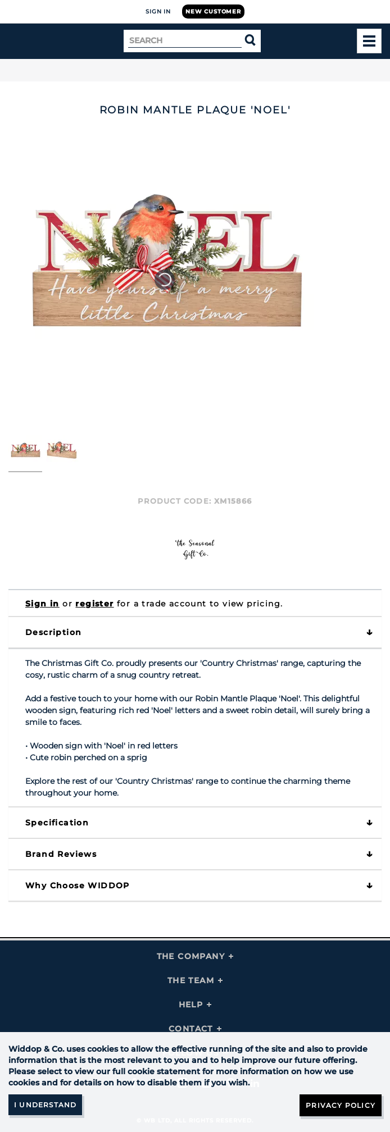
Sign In (158, 11)
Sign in (42, 604)
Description (53, 632)
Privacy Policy (340, 1105)
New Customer (213, 11)
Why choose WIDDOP (77, 885)
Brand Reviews (61, 854)
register (94, 604)
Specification (57, 823)
